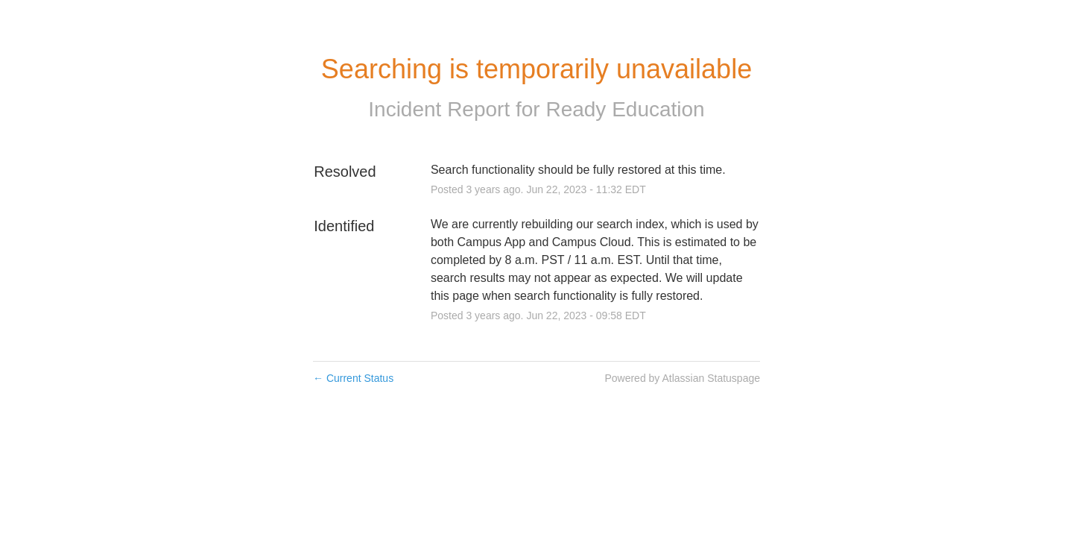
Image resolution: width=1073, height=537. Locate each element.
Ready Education (624, 109)
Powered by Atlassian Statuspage (682, 378)
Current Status (353, 378)
